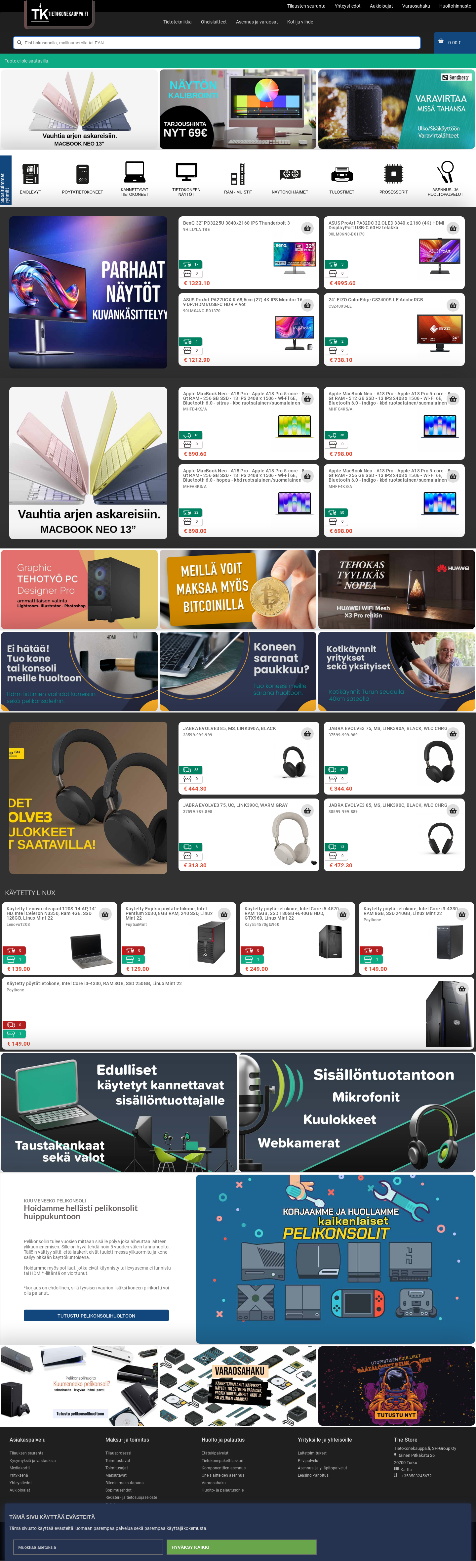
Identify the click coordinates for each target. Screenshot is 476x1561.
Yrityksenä (19, 1475)
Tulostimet (342, 179)
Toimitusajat (117, 1468)
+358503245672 (413, 1476)
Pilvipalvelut (309, 1460)
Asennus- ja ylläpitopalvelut (323, 1468)
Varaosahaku (214, 1483)
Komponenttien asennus (224, 1468)
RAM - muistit (238, 179)
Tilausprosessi (119, 1453)
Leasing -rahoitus (314, 1475)
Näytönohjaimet (290, 179)
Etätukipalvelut (215, 1453)
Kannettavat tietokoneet (134, 178)
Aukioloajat (20, 1490)
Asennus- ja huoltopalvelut (445, 178)
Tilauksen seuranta (28, 1453)
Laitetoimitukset (313, 1453)
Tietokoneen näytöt (186, 178)
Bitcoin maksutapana (125, 1483)
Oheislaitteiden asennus (224, 1475)
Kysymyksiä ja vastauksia (34, 1460)
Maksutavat (116, 1475)
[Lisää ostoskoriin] (307, 228)
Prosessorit (394, 179)
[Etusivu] (59, 13)
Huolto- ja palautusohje (223, 1490)
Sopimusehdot (119, 1490)
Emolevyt (30, 179)
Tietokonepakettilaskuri (224, 1460)
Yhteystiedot (21, 1483)
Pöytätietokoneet (82, 179)
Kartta (403, 1470)
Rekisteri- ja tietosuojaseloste (133, 1498)
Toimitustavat (118, 1460)
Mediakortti (20, 1468)
